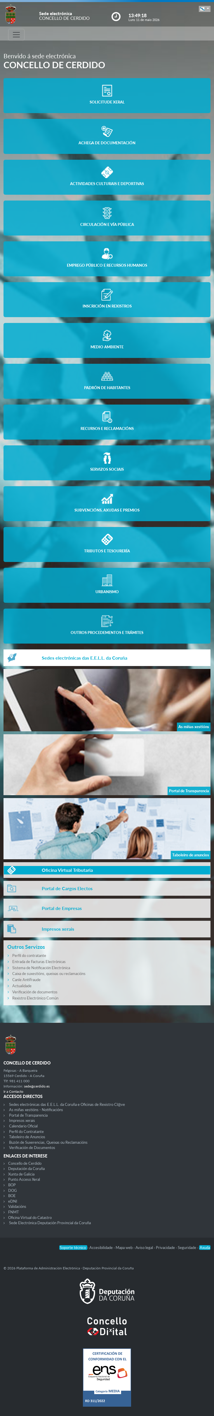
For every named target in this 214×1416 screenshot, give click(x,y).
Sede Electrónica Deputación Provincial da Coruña (50, 1222)
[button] (204, 9)
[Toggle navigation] (16, 35)
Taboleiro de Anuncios (27, 1136)
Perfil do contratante (29, 955)
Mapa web (124, 1247)
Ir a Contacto (13, 1091)
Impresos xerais (22, 1120)
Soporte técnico (73, 1247)
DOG (12, 1190)
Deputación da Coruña (26, 1168)
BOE (12, 1195)
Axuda (205, 1247)
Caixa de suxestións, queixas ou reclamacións (49, 973)
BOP (12, 1185)
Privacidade (166, 1247)
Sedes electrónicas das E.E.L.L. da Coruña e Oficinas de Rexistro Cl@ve (67, 1104)
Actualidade (22, 985)
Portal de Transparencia (28, 1115)
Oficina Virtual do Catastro (30, 1217)
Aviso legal (144, 1247)
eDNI (12, 1201)
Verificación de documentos (35, 992)
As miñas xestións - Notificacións (36, 1109)
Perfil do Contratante (26, 1131)
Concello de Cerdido (24, 1163)
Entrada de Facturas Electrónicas (39, 961)
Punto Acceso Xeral (24, 1179)
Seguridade (187, 1247)
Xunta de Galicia (21, 1174)
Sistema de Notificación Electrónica (41, 967)
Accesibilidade (101, 1247)
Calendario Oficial (23, 1126)
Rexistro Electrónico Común (35, 998)
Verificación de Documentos (32, 1147)
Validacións (17, 1206)
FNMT (13, 1212)
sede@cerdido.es (37, 1086)
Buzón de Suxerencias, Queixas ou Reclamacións (48, 1142)
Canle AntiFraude (26, 979)
